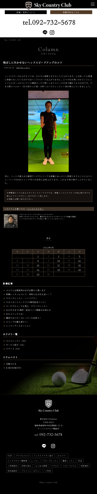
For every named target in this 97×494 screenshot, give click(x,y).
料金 (80, 460)
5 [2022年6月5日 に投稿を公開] (79, 256)
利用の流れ (26, 466)
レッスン (35, 460)
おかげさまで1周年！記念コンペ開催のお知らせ (28, 310)
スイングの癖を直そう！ (17, 321)
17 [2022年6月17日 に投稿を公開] (59, 265)
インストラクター (35, 209)
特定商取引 (13, 471)
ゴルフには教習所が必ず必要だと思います (26, 290)
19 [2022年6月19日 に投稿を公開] (79, 265)
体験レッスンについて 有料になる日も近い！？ (29, 294)
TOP (10, 455)
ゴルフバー (62, 455)
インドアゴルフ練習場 (17, 460)
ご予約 (48, 471)
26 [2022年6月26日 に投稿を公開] (79, 269)
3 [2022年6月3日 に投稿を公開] (58, 256)
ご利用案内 (13, 466)
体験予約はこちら (71, 12)
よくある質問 (41, 466)
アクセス (55, 466)
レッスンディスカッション (18, 325)
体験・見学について (25, 12)
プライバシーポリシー (31, 471)
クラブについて (23, 455)
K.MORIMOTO (13, 367)
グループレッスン (50, 460)
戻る (48, 238)
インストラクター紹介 (43, 455)
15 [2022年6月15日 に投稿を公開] (38, 265)
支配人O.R (11, 363)
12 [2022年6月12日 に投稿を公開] (79, 260)
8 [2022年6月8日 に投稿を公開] (38, 260)
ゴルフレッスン (23, 68)
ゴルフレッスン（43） (16, 340)
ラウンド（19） (13, 348)
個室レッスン (68, 460)
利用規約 (85, 466)
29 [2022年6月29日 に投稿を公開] (38, 274)
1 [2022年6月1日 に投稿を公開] (38, 256)
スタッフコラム (70, 466)
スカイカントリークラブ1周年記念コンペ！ (26, 302)
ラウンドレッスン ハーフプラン (21, 298)
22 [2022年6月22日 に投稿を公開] (38, 269)
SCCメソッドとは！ (15, 314)
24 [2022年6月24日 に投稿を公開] (58, 269)
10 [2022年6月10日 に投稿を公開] (58, 260)
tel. (48, 434)
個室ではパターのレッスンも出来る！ (24, 318)
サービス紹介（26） (15, 344)
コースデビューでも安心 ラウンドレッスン (27, 306)
